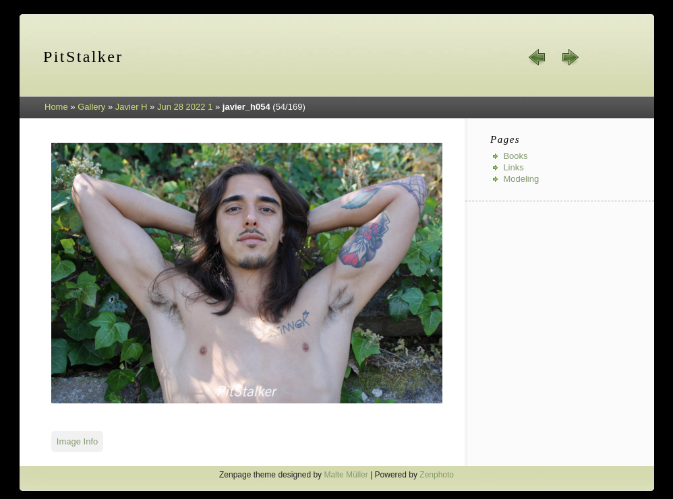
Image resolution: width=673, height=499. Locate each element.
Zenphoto (436, 474)
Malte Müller (346, 474)
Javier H (131, 107)
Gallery (91, 107)
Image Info (77, 441)
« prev (537, 57)
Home (56, 107)
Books (515, 156)
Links (513, 167)
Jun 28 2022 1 (184, 107)
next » (570, 57)
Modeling (521, 179)
